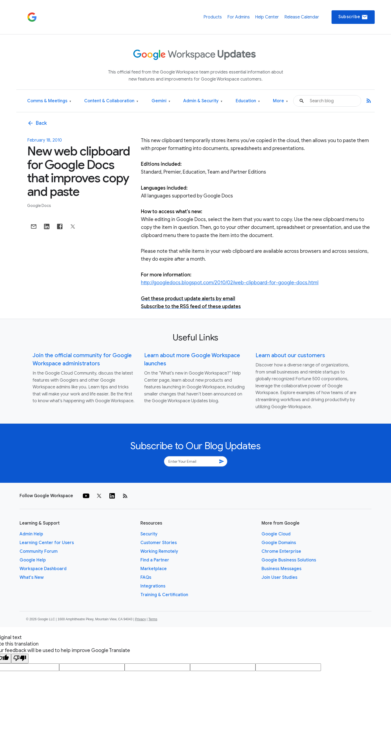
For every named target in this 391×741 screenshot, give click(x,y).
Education (248, 101)
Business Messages (281, 568)
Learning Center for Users (47, 542)
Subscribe (353, 17)
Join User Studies (279, 577)
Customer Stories (158, 542)
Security (148, 534)
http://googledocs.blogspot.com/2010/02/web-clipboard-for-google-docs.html (230, 283)
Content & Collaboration (111, 101)
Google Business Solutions (288, 560)
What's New (32, 577)
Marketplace (153, 568)
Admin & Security (202, 101)
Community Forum (39, 551)
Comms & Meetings (49, 101)
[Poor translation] (20, 658)
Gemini (161, 101)
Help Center (267, 17)
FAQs (145, 577)
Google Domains (278, 542)
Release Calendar (301, 17)
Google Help (33, 560)
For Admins (238, 17)
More (280, 101)
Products (212, 17)
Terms (152, 619)
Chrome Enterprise (281, 551)
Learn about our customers (290, 355)
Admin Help (31, 534)
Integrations (152, 586)
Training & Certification (164, 595)
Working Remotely (159, 551)
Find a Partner (154, 560)
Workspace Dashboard (43, 568)
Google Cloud (276, 534)
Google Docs (39, 205)
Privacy (140, 619)
